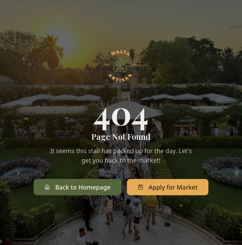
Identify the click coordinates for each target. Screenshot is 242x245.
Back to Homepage (77, 187)
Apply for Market (168, 187)
